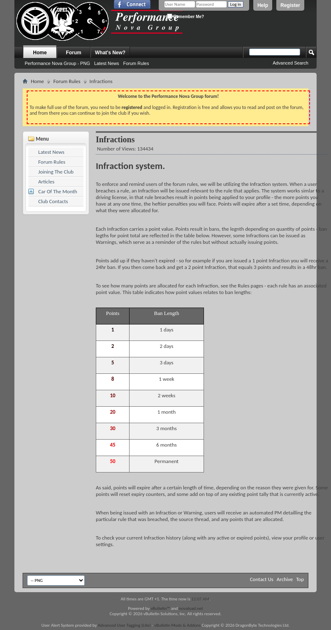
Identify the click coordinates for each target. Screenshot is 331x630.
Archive (285, 579)
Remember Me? (185, 16)
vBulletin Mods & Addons (177, 625)
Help (262, 5)
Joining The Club (56, 172)
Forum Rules (136, 63)
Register (290, 5)
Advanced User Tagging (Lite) (124, 625)
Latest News (106, 63)
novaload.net (191, 608)
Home (39, 53)
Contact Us (261, 579)
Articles (46, 181)
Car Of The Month (57, 191)
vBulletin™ (160, 608)
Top (300, 579)
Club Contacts (53, 201)
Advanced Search (290, 62)
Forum (73, 53)
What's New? (110, 53)
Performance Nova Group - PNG (57, 63)
